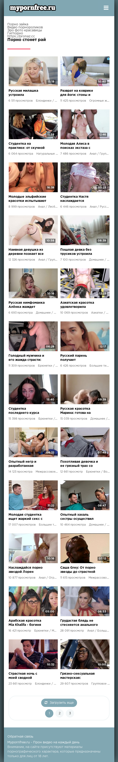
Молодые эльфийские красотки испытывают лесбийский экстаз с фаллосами (27, 199)
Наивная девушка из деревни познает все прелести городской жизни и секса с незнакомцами (26, 252)
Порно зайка (17, 24)
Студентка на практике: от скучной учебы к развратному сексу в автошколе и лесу (27, 146)
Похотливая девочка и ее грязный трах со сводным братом (79, 464)
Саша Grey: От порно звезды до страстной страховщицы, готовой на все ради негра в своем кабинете (77, 570)
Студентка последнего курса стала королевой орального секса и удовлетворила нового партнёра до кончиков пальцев (25, 411)
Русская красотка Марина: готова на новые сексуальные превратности (77, 411)
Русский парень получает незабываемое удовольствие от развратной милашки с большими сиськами (78, 358)
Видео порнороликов (25, 27)
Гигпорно (15, 33)
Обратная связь (20, 736)
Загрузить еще (59, 702)
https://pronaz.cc (21, 36)
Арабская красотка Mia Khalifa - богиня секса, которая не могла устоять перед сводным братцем (26, 623)
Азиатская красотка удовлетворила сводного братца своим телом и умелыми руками (77, 305)
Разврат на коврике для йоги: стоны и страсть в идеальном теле (77, 93)
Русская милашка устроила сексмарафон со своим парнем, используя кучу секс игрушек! (26, 93)
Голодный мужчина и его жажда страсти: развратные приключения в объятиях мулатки (26, 358)
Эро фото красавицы (24, 30)
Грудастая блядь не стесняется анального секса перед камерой (79, 623)
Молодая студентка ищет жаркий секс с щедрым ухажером (26, 517)
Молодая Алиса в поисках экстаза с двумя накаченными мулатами (77, 146)
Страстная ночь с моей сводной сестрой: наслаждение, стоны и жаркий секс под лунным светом (27, 676)
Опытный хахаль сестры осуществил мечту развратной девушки (77, 517)
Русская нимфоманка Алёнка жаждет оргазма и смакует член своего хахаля (27, 305)
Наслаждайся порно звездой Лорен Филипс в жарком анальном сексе (26, 570)
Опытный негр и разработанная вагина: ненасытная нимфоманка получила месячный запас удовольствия (25, 464)
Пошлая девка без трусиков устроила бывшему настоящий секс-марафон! (78, 252)
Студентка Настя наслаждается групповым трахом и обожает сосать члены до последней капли (77, 199)
